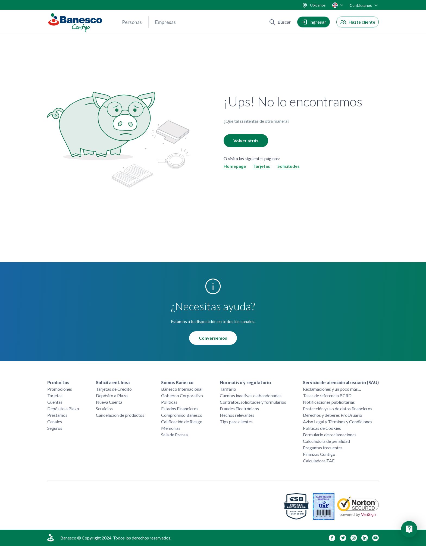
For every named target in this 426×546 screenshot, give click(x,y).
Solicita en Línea (113, 382)
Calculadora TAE (318, 460)
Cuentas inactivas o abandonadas (250, 395)
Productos (58, 382)
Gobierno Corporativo (182, 395)
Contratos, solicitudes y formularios (253, 402)
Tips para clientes (236, 421)
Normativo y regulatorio (245, 382)
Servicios (104, 408)
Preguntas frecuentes (323, 447)
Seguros (54, 428)
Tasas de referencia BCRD (327, 395)
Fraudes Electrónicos (239, 408)
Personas (132, 22)
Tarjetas (261, 166)
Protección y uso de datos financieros (337, 408)
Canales (54, 421)
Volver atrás (245, 140)
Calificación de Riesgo (181, 421)
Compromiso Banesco (181, 415)
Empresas (165, 22)
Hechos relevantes (237, 415)
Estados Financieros (179, 408)
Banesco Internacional (181, 389)
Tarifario (228, 389)
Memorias (170, 428)
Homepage (235, 166)
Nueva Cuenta (109, 402)
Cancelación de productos (120, 415)
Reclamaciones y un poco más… (332, 389)
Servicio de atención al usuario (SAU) (341, 382)
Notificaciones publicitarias (329, 402)
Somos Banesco (177, 382)
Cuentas (54, 402)
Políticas (169, 402)
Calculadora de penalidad (326, 441)
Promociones (59, 389)
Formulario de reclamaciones (329, 434)
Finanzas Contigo (319, 454)
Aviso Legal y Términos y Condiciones (337, 421)
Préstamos (57, 415)
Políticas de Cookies (322, 428)
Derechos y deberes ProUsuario (332, 415)
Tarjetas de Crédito (114, 389)
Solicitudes (288, 166)
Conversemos (213, 337)
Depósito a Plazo (63, 408)
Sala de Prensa (174, 434)
